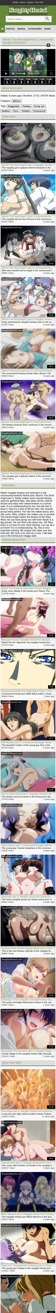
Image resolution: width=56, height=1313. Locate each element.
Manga (21, 29)
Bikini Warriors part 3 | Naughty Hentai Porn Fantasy (28, 1214)
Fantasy (27, 106)
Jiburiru (16, 101)
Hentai (15, 2)
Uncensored (39, 111)
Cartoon (30, 2)
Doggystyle (13, 106)
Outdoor (6, 111)
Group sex (39, 106)
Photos (10, 29)
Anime (22, 2)
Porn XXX (39, 2)
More (47, 29)
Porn (15, 111)
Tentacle (26, 111)
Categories (35, 29)
